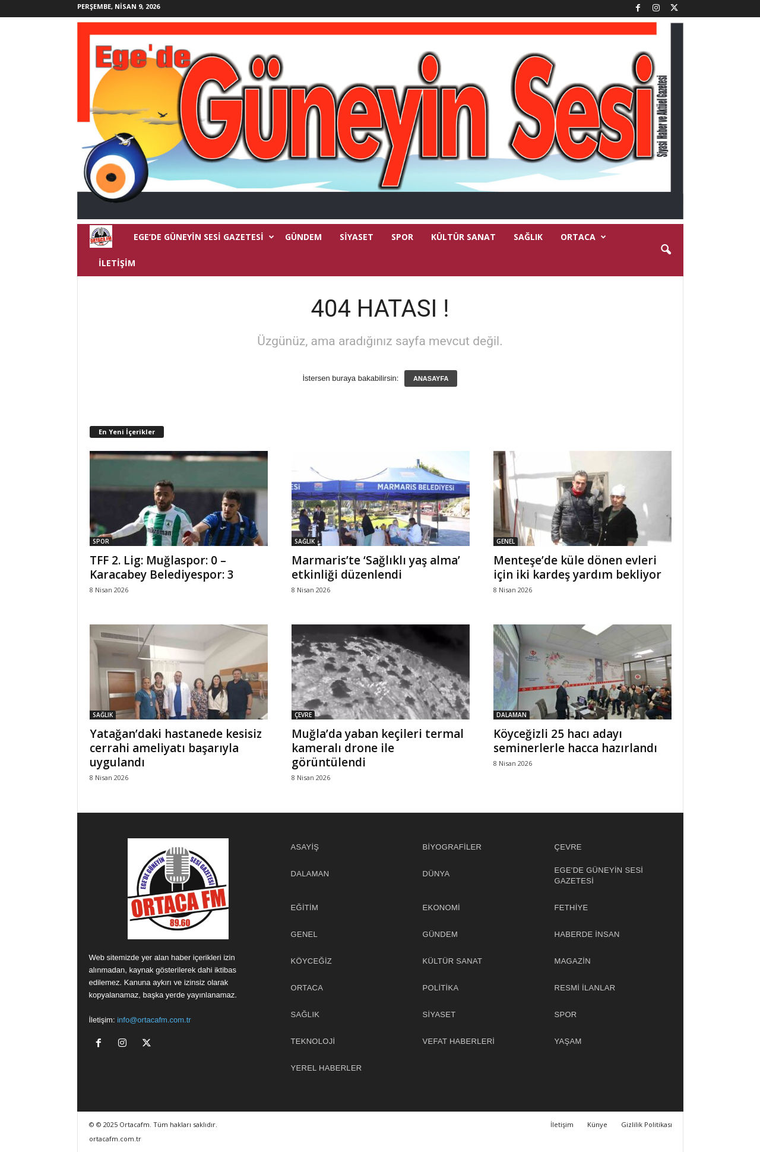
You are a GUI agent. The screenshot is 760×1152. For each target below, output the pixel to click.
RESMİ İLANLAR (585, 987)
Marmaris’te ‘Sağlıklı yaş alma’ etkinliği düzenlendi (376, 567)
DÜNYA (436, 873)
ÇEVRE (303, 715)
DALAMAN (511, 715)
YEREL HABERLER (326, 1067)
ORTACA (583, 237)
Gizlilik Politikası (646, 1124)
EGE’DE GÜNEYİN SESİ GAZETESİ (204, 237)
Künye (597, 1124)
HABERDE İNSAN (587, 934)
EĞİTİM (305, 907)
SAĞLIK (528, 236)
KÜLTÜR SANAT (463, 236)
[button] (666, 250)
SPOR (402, 236)
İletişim (117, 263)
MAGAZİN (573, 961)
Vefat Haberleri (459, 1041)
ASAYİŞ (305, 846)
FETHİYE (571, 907)
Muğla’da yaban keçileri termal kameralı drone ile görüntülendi (378, 748)
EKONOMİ (442, 907)
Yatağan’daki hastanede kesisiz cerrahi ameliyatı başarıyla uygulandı (176, 748)
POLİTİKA (441, 987)
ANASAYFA (431, 378)
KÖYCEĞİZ (311, 961)
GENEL (505, 541)
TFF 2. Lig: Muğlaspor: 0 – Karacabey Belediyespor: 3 (162, 567)
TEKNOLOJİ (313, 1041)
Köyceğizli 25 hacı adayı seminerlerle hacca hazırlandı (575, 741)
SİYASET (356, 236)
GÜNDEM (303, 236)
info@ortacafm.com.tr (154, 1019)
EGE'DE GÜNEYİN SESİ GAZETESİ (599, 875)
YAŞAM (568, 1041)
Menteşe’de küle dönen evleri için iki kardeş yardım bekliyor (577, 567)
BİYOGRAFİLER (452, 846)
